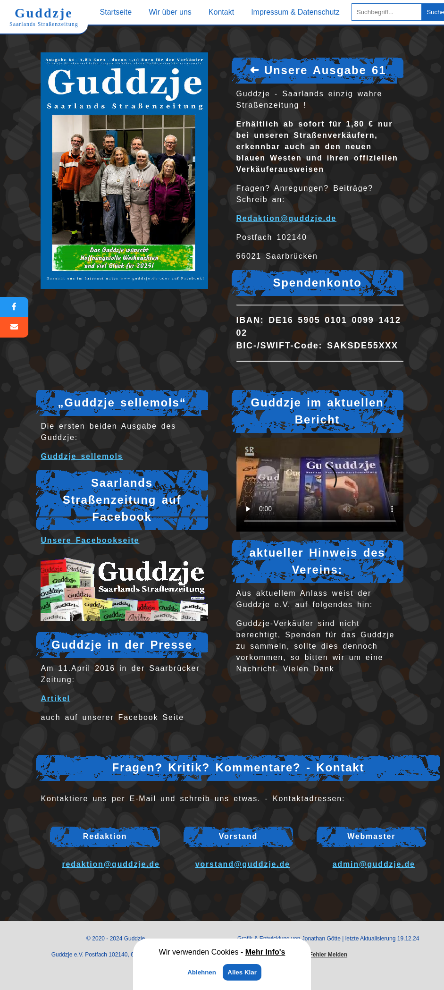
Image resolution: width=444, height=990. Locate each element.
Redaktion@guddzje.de (286, 218)
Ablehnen (201, 972)
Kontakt (221, 12)
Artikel (55, 698)
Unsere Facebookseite (90, 540)
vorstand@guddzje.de (242, 864)
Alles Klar (242, 972)
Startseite (116, 12)
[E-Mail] (14, 327)
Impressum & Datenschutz (295, 12)
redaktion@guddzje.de (110, 864)
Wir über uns (170, 12)
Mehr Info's (265, 952)
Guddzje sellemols (82, 456)
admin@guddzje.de (374, 864)
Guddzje (43, 17)
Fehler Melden (328, 954)
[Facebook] (14, 307)
